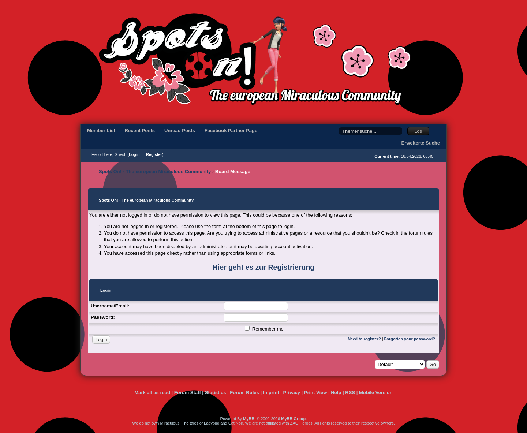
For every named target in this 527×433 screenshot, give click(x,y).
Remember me (264, 329)
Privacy (291, 392)
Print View (315, 392)
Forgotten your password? (409, 339)
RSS (350, 392)
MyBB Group (293, 419)
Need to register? (364, 339)
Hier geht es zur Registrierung (263, 267)
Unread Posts (179, 130)
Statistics (215, 392)
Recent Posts (140, 130)
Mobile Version (376, 392)
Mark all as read (152, 392)
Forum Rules (244, 392)
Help (336, 392)
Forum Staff (187, 392)
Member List (101, 130)
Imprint (271, 392)
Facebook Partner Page (231, 130)
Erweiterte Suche (420, 143)
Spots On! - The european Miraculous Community (155, 171)
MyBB (248, 419)
